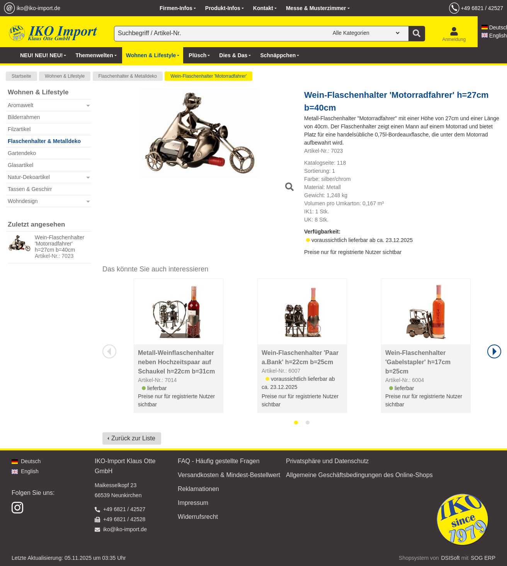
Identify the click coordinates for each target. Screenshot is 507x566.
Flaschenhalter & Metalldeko (128, 76)
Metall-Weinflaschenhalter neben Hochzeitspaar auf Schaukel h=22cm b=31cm (176, 362)
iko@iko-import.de (38, 8)
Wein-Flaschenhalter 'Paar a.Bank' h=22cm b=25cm (300, 357)
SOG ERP (483, 558)
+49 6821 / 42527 (482, 8)
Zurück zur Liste (133, 438)
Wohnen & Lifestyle (65, 76)
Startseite (21, 76)
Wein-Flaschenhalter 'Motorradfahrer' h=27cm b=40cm (59, 243)
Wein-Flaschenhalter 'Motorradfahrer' (208, 76)
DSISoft (450, 558)
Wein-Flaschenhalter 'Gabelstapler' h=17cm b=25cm (418, 362)
